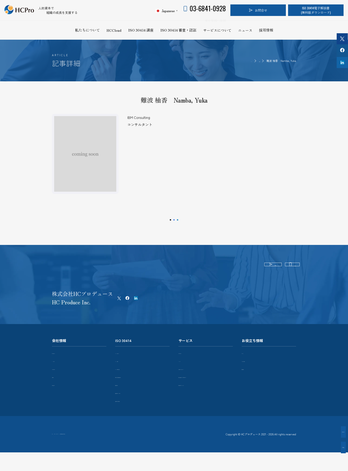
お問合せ (258, 10)
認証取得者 (253, 61)
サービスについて (217, 30)
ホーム (56, 448)
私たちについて (87, 30)
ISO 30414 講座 (141, 30)
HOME (235, 61)
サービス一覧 (187, 364)
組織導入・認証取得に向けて (135, 388)
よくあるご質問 (252, 372)
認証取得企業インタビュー (133, 404)
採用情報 (266, 30)
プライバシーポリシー (85, 448)
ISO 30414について (128, 364)
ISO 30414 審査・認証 (178, 30)
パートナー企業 (63, 380)
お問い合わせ (61, 396)
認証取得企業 (124, 396)
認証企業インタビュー (323, 447)
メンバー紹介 (61, 372)
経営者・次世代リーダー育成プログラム (204, 390)
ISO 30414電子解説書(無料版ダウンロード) (316, 10)
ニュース (245, 30)
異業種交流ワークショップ (197, 400)
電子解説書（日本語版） (132, 412)
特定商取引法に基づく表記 (128, 448)
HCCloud (114, 30)
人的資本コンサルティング (197, 380)
